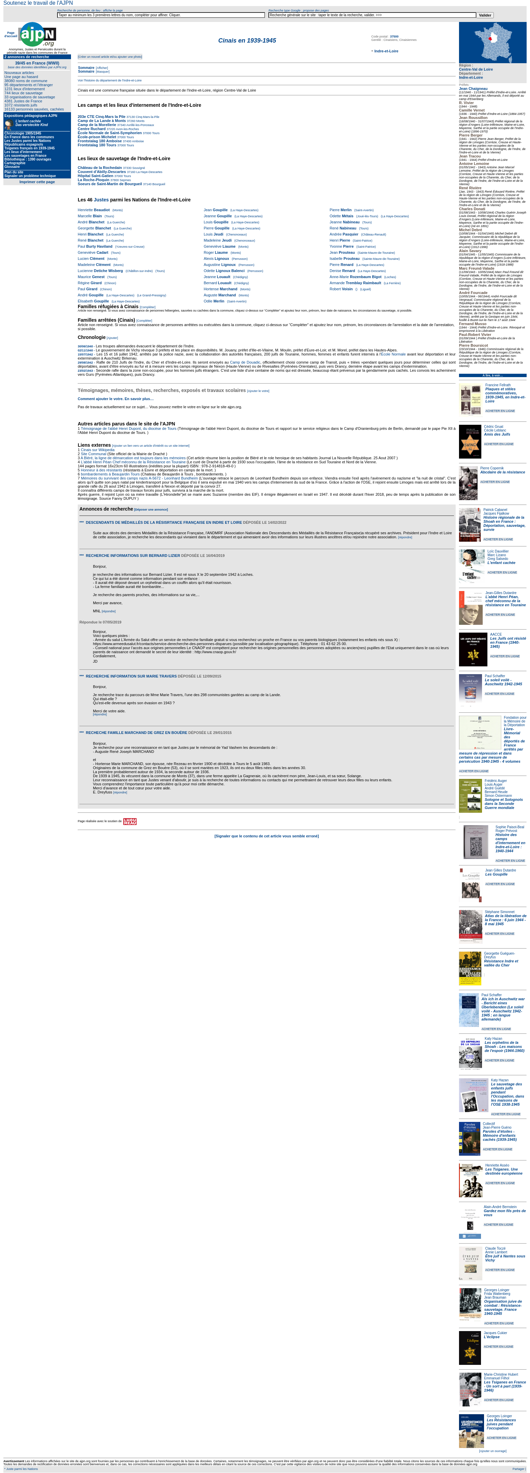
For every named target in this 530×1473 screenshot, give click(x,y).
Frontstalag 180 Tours (97, 145)
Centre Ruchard (92, 129)
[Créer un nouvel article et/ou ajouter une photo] (110, 56)
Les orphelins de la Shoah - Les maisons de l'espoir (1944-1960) (505, 1046)
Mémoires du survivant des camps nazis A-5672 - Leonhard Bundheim (139, 478)
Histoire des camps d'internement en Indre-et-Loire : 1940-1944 (510, 843)
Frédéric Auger (496, 781)
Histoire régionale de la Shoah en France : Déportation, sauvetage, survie (504, 523)
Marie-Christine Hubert (501, 1374)
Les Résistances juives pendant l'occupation (501, 1424)
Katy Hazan (493, 1038)
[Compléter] (148, 307)
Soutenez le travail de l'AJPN (38, 3)
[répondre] (405, 537)
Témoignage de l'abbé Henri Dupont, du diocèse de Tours (128, 428)
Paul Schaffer (495, 676)
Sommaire (86, 68)
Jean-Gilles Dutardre (500, 593)
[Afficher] (101, 68)
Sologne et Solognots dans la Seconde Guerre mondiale (504, 803)
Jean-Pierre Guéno (497, 1127)
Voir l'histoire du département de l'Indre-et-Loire (110, 80)
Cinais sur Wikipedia (98, 450)
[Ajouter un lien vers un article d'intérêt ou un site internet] (150, 445)
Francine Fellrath (498, 385)
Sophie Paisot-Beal (510, 827)
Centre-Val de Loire (476, 69)
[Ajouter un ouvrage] (492, 1451)
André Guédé (495, 788)
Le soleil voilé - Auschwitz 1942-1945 (503, 682)
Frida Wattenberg (497, 1294)
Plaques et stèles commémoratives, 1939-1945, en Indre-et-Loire (505, 395)
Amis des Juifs (497, 434)
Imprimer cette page (37, 182)
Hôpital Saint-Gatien (95, 176)
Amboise (137, 141)
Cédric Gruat (493, 426)
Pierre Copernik (492, 468)
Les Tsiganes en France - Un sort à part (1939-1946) (505, 1386)
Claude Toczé (495, 1248)
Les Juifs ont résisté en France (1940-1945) (508, 642)
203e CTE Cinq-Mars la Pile (101, 117)
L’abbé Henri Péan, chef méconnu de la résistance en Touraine (505, 601)
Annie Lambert (496, 1252)
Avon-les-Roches (127, 129)
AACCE (496, 634)
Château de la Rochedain (100, 168)
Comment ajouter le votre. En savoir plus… (116, 399)
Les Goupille (496, 874)
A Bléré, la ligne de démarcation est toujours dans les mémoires (133, 458)
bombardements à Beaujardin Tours (110, 474)
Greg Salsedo (497, 559)
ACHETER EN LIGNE (500, 411)
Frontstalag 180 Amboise (100, 141)
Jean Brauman (495, 1297)
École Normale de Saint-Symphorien (110, 133)
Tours (155, 133)
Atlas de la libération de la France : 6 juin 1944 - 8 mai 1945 (506, 920)
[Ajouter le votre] (258, 391)
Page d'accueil (10, 34)
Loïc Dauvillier (498, 551)
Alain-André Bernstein (500, 1207)
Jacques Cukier (495, 1333)
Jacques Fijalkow (496, 513)
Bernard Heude (496, 792)
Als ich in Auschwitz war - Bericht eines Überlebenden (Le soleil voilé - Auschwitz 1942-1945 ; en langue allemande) (503, 1009)
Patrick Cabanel (495, 510)
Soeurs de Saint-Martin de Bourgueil (110, 184)
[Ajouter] (112, 338)
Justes (101, 199)
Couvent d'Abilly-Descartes (102, 172)
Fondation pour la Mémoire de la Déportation (515, 721)
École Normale (393, 354)
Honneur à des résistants (101, 470)
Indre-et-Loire (471, 77)
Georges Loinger (497, 1290)
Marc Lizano (496, 555)
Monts (140, 121)
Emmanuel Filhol (496, 1378)
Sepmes (125, 180)
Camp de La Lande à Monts (102, 121)
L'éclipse (492, 1337)
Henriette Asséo (497, 1165)
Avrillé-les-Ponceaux (140, 125)
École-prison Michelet (97, 137)
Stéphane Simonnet (500, 912)
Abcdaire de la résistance (502, 472)
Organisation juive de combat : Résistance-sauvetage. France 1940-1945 (503, 1307)
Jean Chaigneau (473, 89)
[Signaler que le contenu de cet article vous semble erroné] (267, 836)
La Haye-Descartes (149, 172)
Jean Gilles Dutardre (500, 870)
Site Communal (93, 454)
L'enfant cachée (501, 563)
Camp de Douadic (245, 362)
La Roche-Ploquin (94, 180)
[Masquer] (102, 71)
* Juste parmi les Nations (20, 1469)
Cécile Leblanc (495, 430)
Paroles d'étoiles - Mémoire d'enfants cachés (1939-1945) (500, 1135)
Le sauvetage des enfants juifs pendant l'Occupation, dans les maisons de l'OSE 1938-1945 (507, 1094)
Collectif (489, 1124)
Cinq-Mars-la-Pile (147, 117)
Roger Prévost (506, 831)
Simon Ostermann (498, 795)
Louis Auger (494, 784)
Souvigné (138, 168)
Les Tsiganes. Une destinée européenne (504, 1171)
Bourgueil (158, 184)
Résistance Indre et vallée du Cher (501, 963)
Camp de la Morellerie (97, 125)
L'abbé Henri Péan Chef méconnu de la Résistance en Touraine (133, 462)
